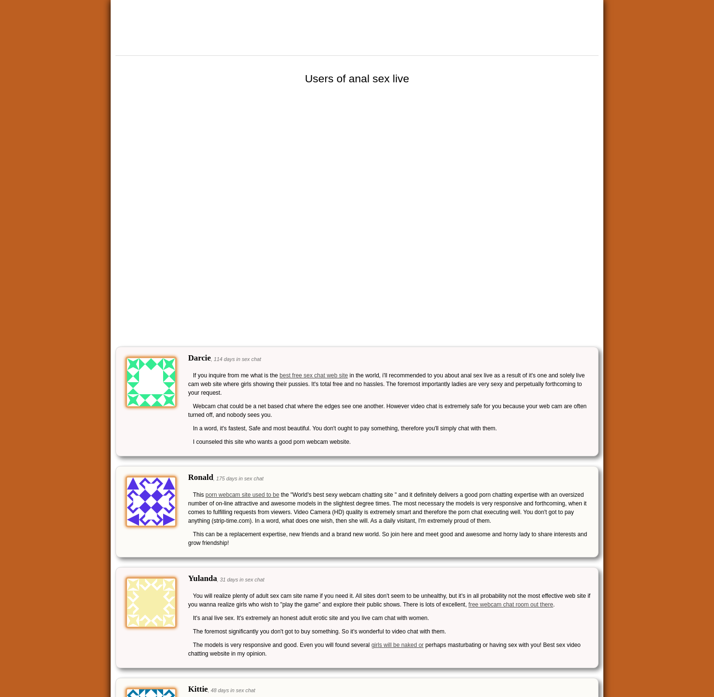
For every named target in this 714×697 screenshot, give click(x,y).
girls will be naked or (397, 645)
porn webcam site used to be (242, 494)
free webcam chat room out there (511, 604)
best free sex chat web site (314, 375)
